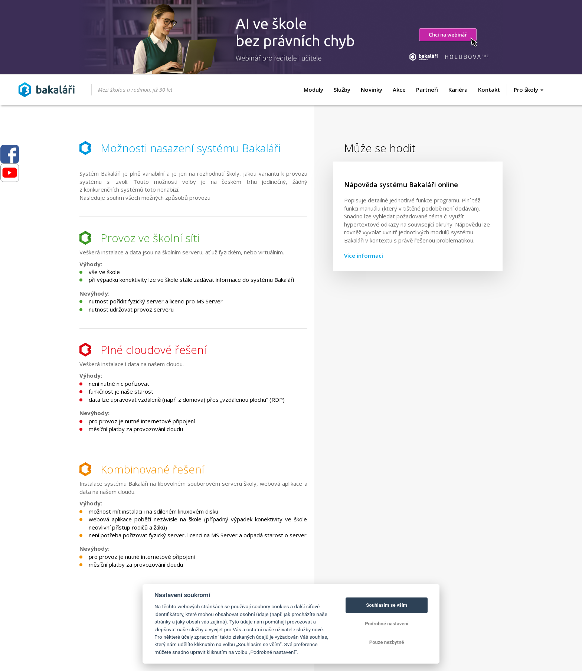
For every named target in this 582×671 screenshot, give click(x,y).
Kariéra (458, 89)
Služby (342, 89)
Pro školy (528, 89)
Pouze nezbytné (386, 642)
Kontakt (489, 89)
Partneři (427, 89)
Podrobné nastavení (386, 623)
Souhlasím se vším (386, 605)
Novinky (371, 89)
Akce (399, 89)
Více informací (363, 255)
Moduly (313, 89)
